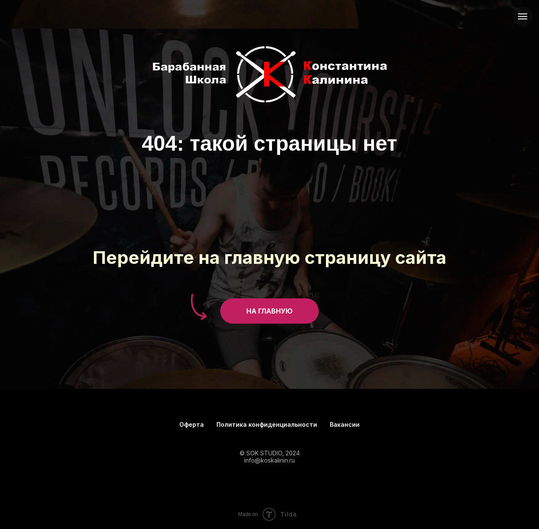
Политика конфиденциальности (266, 424)
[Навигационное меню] (522, 16)
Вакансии (345, 424)
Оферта (191, 424)
